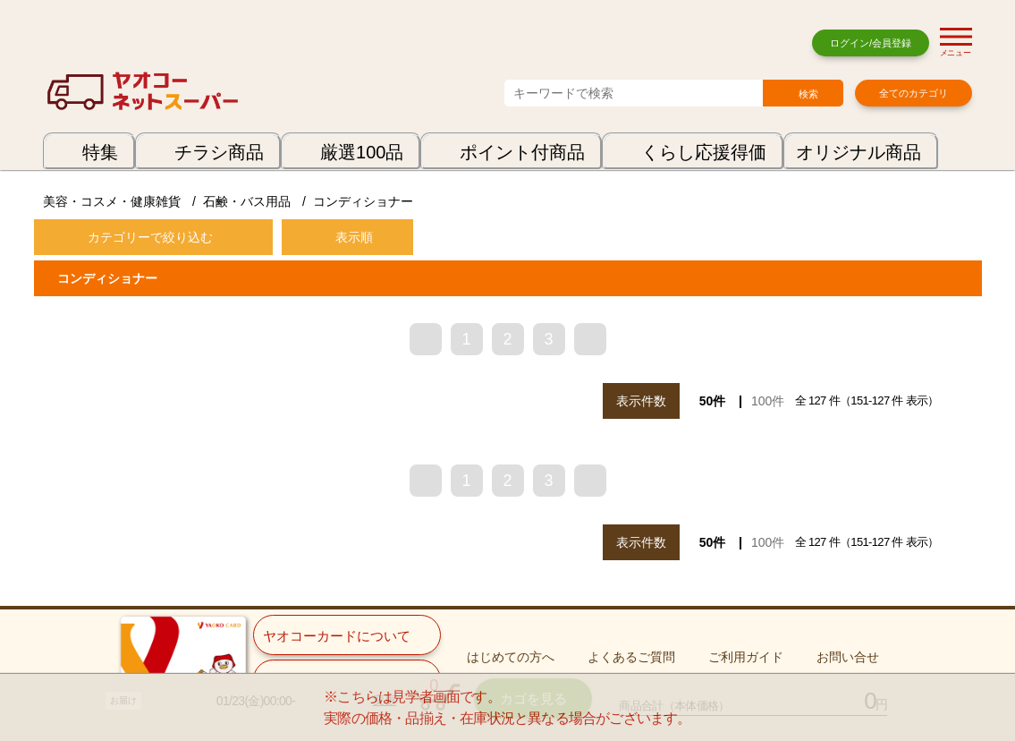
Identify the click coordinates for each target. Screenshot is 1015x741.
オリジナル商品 (858, 152)
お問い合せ (847, 657)
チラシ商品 (219, 152)
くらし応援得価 (703, 152)
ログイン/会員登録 (870, 43)
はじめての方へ (510, 657)
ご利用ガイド (745, 657)
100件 (767, 401)
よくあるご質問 (631, 657)
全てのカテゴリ (913, 93)
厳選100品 (361, 152)
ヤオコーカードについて (336, 635)
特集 (100, 152)
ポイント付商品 (522, 152)
